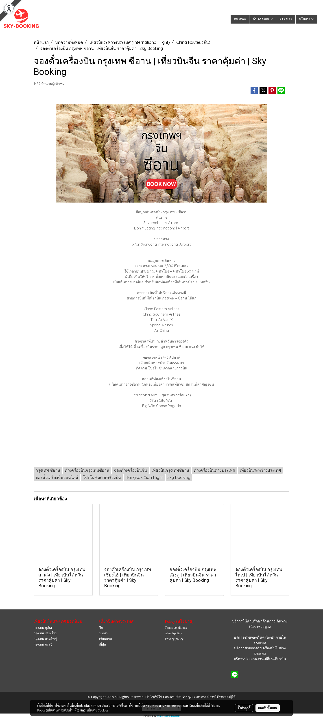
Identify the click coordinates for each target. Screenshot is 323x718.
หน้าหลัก (240, 19)
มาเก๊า (103, 633)
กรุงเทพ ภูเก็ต (43, 627)
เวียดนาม (105, 639)
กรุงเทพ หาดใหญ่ (45, 639)
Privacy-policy (174, 639)
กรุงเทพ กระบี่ (43, 644)
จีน (101, 627)
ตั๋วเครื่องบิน (263, 19)
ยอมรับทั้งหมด (267, 708)
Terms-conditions (176, 627)
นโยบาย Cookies (97, 710)
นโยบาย (306, 19)
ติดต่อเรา (285, 19)
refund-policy (173, 633)
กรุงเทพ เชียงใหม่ (45, 633)
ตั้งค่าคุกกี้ (244, 708)
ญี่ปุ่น (102, 644)
